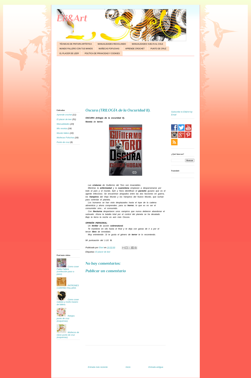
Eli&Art (72, 18)
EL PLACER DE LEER (69, 53)
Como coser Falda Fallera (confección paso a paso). (68, 270)
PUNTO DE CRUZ (158, 49)
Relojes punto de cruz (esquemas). (66, 318)
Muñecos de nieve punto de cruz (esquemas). (68, 334)
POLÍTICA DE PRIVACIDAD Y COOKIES (102, 53)
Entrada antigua (155, 367)
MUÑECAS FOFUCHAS (109, 49)
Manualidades (63, 124)
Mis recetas (62, 128)
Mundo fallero (63, 133)
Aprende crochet (64, 114)
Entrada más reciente (98, 367)
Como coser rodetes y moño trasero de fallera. (68, 302)
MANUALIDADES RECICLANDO (112, 44)
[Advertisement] (125, 83)
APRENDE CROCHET (135, 49)
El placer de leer (102, 252)
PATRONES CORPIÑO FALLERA (68, 286)
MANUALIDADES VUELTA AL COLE (147, 44)
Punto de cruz (63, 142)
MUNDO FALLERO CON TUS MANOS (76, 49)
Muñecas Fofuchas (65, 137)
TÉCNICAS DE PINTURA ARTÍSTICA (76, 44)
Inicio (128, 367)
